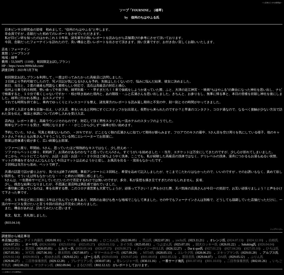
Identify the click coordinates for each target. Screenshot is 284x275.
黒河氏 (30, 248)
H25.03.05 (67, 244)
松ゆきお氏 (53, 256)
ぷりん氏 (257, 256)
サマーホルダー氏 (107, 252)
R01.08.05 (149, 256)
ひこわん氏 (111, 240)
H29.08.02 (31, 256)
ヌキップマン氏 (228, 252)
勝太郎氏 (64, 252)
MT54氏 (148, 252)
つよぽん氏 (164, 244)
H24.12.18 (255, 240)
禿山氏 (147, 240)
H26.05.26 (11, 248)
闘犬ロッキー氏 (207, 244)
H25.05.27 (87, 244)
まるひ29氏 (84, 265)
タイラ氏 (126, 244)
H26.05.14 (84, 248)
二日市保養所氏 (36, 261)
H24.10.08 (47, 244)
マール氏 (73, 240)
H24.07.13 (235, 240)
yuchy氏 (181, 240)
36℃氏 (30, 252)
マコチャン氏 (44, 265)
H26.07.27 (103, 248)
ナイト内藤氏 (33, 240)
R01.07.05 (194, 261)
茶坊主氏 (188, 256)
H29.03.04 (110, 256)
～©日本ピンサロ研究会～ (272, 3)
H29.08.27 (123, 248)
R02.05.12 (168, 256)
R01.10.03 (213, 261)
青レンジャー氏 (128, 261)
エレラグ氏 (185, 252)
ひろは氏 (272, 248)
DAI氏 (222, 256)
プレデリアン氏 (82, 261)
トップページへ (276, 229)
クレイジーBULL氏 (150, 248)
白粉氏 (273, 240)
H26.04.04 (266, 244)
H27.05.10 (252, 248)
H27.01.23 (213, 248)
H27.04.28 (232, 248)
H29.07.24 (129, 256)
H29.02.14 (11, 256)
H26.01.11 (106, 244)
